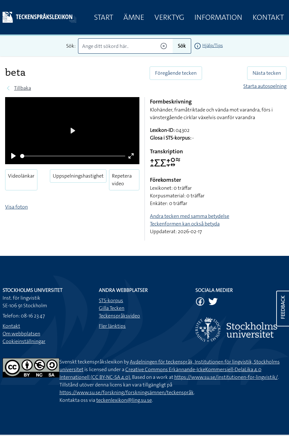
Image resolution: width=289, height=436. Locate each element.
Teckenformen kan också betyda (185, 223)
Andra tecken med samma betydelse (189, 216)
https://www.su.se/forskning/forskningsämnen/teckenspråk (126, 392)
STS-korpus (111, 300)
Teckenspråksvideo (119, 315)
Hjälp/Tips (212, 45)
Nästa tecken (267, 73)
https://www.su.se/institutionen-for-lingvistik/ (226, 377)
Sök (182, 45)
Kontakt (268, 17)
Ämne (133, 17)
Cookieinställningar (24, 341)
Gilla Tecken (111, 308)
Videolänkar (21, 175)
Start (103, 17)
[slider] (72, 156)
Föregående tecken (176, 73)
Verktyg (169, 17)
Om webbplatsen (21, 333)
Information (218, 17)
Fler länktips (112, 326)
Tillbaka (22, 88)
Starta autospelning (264, 86)
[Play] (13, 156)
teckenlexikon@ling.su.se (124, 400)
